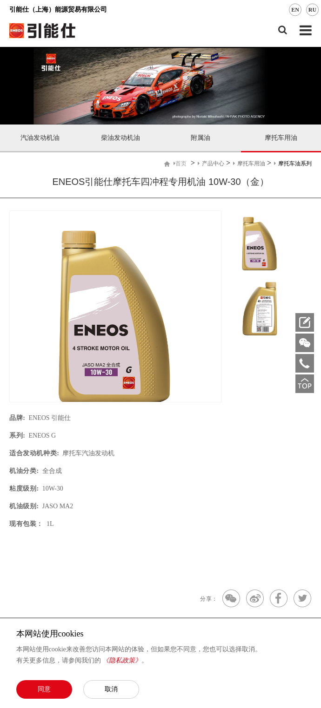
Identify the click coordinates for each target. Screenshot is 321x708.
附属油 (200, 137)
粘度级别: (24, 488)
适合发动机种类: (34, 453)
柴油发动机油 (120, 137)
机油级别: (24, 506)
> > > (243, 163)
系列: (17, 435)
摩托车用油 (281, 137)
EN (295, 10)
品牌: (17, 417)
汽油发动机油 (40, 137)
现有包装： (26, 523)
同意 (44, 689)
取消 (111, 689)
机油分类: (24, 470)
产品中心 (211, 163)
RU (312, 10)
